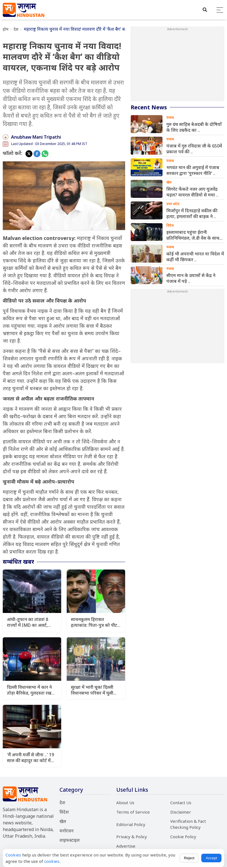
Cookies (13, 855)
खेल (63, 821)
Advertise (125, 846)
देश (16, 29)
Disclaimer (180, 812)
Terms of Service (133, 812)
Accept (211, 858)
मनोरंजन (67, 831)
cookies (51, 861)
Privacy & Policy (131, 836)
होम (6, 29)
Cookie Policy (183, 836)
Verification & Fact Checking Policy (188, 824)
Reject (189, 858)
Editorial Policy (130, 824)
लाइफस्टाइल (70, 840)
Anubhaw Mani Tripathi (36, 137)
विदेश (64, 812)
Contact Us (180, 802)
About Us (125, 802)
